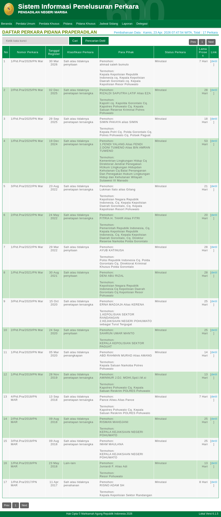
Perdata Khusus (49, 23)
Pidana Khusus (85, 23)
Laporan (127, 23)
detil (214, 61)
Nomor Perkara (27, 52)
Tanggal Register (54, 52)
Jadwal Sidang (108, 23)
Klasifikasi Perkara (80, 52)
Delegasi (142, 23)
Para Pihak (126, 52)
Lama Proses (203, 52)
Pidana (67, 23)
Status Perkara (175, 52)
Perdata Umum (25, 23)
